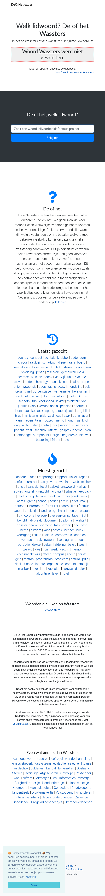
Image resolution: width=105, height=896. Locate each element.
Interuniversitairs (27, 797)
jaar (54, 425)
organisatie (55, 564)
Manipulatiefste (40, 788)
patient (19, 430)
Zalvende (81, 797)
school (42, 501)
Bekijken (52, 138)
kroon (83, 396)
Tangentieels (20, 792)
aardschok (20, 768)
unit (70, 377)
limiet (61, 511)
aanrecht (80, 535)
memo (59, 420)
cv (20, 515)
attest (46, 554)
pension (65, 406)
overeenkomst (60, 515)
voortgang (24, 535)
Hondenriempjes (53, 783)
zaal (51, 415)
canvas (68, 569)
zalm (75, 382)
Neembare (19, 788)
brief (75, 501)
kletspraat (22, 411)
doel (18, 564)
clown (18, 382)
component (41, 435)
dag (17, 425)
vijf (63, 377)
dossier (22, 525)
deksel (36, 544)
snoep (71, 554)
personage (23, 435)
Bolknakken (66, 768)
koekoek (37, 411)
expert (66, 525)
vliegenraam (66, 362)
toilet (35, 367)
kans (19, 420)
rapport (62, 477)
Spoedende (21, 802)
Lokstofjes (42, 778)
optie (76, 415)
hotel (65, 573)
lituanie (86, 763)
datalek (80, 569)
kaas (47, 530)
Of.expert (22, 4)
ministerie (31, 415)
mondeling (74, 387)
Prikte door (83, 773)
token (36, 569)
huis (46, 549)
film (73, 506)
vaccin (64, 549)
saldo (37, 535)
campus (58, 554)
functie (28, 564)
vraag (30, 496)
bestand (85, 511)
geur (85, 415)
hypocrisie (29, 387)
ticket (73, 477)
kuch (38, 377)
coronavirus (63, 535)
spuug (49, 411)
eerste (82, 554)
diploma (66, 520)
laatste (40, 564)
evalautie (59, 763)
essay (44, 482)
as (43, 569)
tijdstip (70, 411)
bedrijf (54, 501)
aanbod (82, 420)
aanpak (33, 486)
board (81, 362)
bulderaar (37, 768)
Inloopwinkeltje (78, 783)
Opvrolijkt (67, 773)
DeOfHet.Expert (21, 723)
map (33, 477)
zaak (67, 415)
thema (77, 430)
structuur (77, 540)
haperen (42, 759)
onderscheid (33, 382)
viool (33, 406)
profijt (40, 372)
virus (53, 482)
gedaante (23, 396)
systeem (50, 540)
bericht (22, 520)
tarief (38, 420)
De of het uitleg (74, 869)
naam (65, 506)
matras (29, 559)
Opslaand (83, 768)
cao (58, 415)
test (84, 525)
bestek (57, 530)
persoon (20, 506)
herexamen (80, 391)
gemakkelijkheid (72, 372)
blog (45, 396)
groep (31, 501)
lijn (87, 411)
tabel (75, 515)
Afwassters (53, 610)
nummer (64, 496)
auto (66, 440)
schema (40, 430)
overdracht (27, 540)
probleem (61, 559)
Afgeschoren (49, 773)
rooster (72, 511)
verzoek (41, 515)
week (52, 496)
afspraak (35, 520)
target (56, 435)
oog (79, 411)
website (78, 482)
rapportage (46, 477)
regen (83, 477)
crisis (21, 486)
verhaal (82, 486)
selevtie (73, 763)
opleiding (27, 372)
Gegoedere (61, 788)
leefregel (57, 759)
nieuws (84, 435)
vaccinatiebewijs (28, 554)
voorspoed (46, 401)
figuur (70, 420)
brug (18, 415)
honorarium (82, 367)
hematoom (58, 396)
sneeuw (59, 387)
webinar (64, 482)
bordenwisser (42, 391)
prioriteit (79, 406)
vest (29, 430)
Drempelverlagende (78, 802)
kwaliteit (80, 520)
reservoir (53, 372)
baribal (51, 768)
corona (29, 515)
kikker (60, 401)
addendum (78, 358)
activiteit (57, 491)
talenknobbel (59, 358)
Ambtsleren (84, 792)
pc (46, 358)
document (51, 520)
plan (88, 430)
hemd (24, 530)
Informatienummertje (74, 778)
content (70, 564)
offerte (53, 430)
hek (88, 482)
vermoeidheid (48, 406)
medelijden (22, 367)
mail (83, 501)
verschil (46, 367)
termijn (41, 496)
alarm (36, 396)
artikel (65, 501)
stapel (85, 382)
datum (75, 559)
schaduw (48, 362)
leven (55, 573)
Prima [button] (33, 885)
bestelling (43, 440)
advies (18, 491)
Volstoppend (65, 792)
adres (21, 501)
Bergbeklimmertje (27, 783)
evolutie (80, 377)
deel (21, 496)
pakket (54, 486)
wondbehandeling (77, 759)
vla (57, 377)
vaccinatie (66, 425)
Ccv (54, 778)
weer (82, 544)
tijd (36, 511)
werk (54, 549)
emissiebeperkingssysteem (31, 763)
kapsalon (53, 569)
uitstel (29, 491)
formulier (51, 506)
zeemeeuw (25, 377)
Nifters (27, 778)
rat (50, 387)
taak (57, 525)
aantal (45, 425)
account (22, 477)
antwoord (68, 486)
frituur (56, 440)
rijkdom (36, 530)
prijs (85, 559)
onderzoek (79, 496)
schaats (24, 401)
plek (43, 415)
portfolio (24, 544)
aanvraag (82, 425)
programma (44, 559)
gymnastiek (52, 382)
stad (35, 425)
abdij (57, 367)
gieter (73, 396)
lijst (83, 515)
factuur (84, 506)
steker (68, 367)
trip (34, 401)
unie (17, 387)
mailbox (23, 569)
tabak (48, 377)
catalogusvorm (24, 759)
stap (59, 411)
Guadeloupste (81, 788)
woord (18, 511)
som (66, 382)
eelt (87, 387)
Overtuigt (31, 773)
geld (18, 559)
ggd (76, 525)
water (26, 425)
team (33, 525)
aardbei (34, 362)
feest (43, 486)
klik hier (60, 302)
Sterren (17, 773)
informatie (36, 506)
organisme (22, 391)
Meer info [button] (31, 876)
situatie (71, 491)
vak (39, 540)
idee (37, 549)
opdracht (45, 525)
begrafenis (69, 435)
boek (28, 511)
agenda (23, 358)
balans (48, 535)
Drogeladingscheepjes (46, 802)
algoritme (43, 573)
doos (42, 387)
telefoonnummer (25, 482)
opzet (49, 420)
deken (48, 544)
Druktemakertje (42, 792)
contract (36, 358)
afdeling (60, 544)
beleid (72, 544)
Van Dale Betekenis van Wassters (75, 72)
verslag (63, 540)
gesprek (65, 430)
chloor (22, 362)
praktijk (83, 564)
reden (29, 420)
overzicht (42, 491)
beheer (69, 530)
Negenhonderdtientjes (57, 797)
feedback (84, 491)
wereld (27, 549)
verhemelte (62, 391)
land (44, 511)
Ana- (17, 778)
